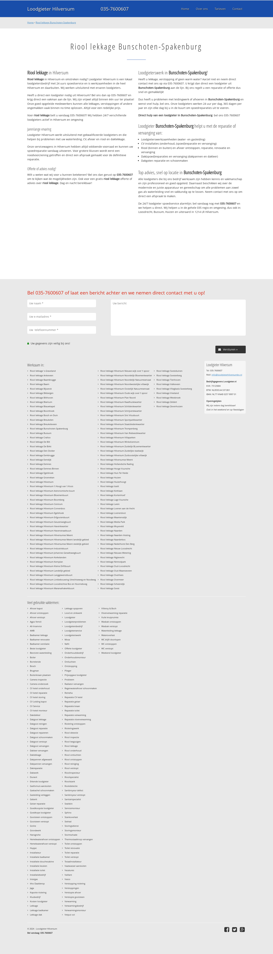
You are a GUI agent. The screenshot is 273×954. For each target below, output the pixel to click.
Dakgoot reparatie (39, 728)
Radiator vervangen (74, 683)
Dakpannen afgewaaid (41, 759)
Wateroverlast (108, 635)
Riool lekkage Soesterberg (169, 375)
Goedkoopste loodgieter (42, 808)
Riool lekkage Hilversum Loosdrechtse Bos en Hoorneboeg (58, 583)
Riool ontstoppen (73, 759)
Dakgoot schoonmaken (41, 737)
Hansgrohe (35, 834)
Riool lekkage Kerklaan (111, 490)
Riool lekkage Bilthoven (41, 397)
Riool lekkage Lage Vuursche (114, 499)
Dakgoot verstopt (38, 741)
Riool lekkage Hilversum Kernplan (46, 561)
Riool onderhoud (73, 750)
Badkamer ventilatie (39, 643)
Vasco (67, 879)
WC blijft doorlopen (111, 639)
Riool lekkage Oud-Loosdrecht (115, 566)
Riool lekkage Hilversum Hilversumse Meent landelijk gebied (59, 539)
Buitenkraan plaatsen (40, 675)
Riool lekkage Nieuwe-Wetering (115, 552)
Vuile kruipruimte (109, 617)
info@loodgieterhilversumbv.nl (227, 374)
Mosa (67, 639)
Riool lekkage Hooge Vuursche (115, 468)
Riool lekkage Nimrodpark (113, 561)
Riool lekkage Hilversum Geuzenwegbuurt (50, 521)
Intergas (34, 879)
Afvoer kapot (36, 608)
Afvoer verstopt (37, 617)
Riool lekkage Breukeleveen (43, 424)
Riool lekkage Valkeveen (168, 384)
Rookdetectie (71, 786)
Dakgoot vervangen (39, 746)
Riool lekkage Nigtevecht (112, 557)
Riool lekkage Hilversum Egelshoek (47, 513)
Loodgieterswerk (73, 635)
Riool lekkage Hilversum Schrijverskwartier (121, 410)
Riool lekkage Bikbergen (41, 393)
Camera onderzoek (39, 683)
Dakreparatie (36, 768)
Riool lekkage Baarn (39, 384)
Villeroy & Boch (108, 608)
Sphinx (68, 812)
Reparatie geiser (72, 701)
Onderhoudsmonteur (75, 657)
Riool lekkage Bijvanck (41, 388)
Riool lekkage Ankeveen (41, 375)
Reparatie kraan (72, 706)
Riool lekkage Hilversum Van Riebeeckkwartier (122, 433)
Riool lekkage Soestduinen (169, 370)
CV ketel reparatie (38, 692)
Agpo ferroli (35, 621)
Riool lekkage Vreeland (167, 393)
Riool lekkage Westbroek (168, 397)
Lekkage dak (36, 914)
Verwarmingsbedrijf (74, 905)
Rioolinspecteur (72, 772)
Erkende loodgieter (39, 781)
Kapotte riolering (38, 892)
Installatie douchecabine (42, 861)
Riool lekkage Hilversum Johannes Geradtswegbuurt (55, 552)
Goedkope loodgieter (40, 812)
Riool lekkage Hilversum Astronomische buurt (52, 490)
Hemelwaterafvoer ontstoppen (45, 839)
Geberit (33, 799)
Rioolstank (70, 781)
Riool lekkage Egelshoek (41, 472)
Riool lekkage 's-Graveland (43, 370)
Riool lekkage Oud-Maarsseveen (116, 570)
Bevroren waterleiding (41, 652)
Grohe (33, 825)
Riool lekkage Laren (110, 504)
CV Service (35, 706)
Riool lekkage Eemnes (40, 464)
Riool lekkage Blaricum (41, 402)
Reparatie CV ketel (73, 697)
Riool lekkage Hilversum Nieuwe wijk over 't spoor (124, 370)
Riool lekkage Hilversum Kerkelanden (48, 557)
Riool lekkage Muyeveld (112, 526)
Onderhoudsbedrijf (74, 652)
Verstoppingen (72, 888)
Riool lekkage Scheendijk (112, 583)
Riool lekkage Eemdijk (40, 459)
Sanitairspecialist (73, 799)
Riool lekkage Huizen (110, 477)
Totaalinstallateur (73, 861)
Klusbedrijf (35, 897)
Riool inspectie (72, 737)
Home (30, 22)
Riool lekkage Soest (109, 588)
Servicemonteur (72, 808)
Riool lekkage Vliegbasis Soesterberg (174, 388)
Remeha (69, 692)
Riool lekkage (71, 746)
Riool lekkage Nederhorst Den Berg (117, 543)
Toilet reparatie (72, 852)
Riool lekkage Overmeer (112, 579)
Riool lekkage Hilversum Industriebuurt (49, 548)
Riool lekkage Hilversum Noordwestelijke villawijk (124, 384)
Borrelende (35, 661)
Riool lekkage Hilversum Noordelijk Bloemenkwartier (126, 375)
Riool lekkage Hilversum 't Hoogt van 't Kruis (51, 486)
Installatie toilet (37, 870)
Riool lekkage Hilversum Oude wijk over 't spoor (123, 393)
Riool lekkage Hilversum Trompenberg (119, 428)
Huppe (33, 848)
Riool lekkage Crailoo (40, 437)
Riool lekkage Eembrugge (42, 455)
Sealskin (69, 803)
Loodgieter (70, 617)
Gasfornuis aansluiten (40, 786)
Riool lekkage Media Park (112, 521)
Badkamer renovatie (40, 639)
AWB (32, 630)
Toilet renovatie (72, 848)
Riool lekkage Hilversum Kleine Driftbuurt (50, 566)
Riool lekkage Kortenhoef (112, 495)
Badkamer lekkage (39, 635)
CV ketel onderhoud (40, 688)
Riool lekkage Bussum (40, 433)
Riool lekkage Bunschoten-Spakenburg (56, 22)
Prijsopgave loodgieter (76, 675)
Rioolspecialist (72, 777)
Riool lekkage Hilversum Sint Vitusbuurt (119, 415)
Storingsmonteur (73, 830)
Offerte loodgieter (73, 648)
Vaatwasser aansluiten (75, 865)
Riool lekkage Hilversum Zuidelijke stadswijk (122, 450)
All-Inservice (36, 626)
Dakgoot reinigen (38, 723)
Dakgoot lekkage (38, 719)
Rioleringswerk (72, 728)
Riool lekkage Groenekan (42, 477)
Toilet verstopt (72, 857)
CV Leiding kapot (38, 701)
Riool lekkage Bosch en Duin (44, 415)
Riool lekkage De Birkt (40, 446)
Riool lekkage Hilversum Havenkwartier (49, 526)
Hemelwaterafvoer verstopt (43, 843)
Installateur (35, 852)
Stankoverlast (71, 817)
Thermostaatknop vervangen (79, 839)
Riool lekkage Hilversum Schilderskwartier (120, 406)
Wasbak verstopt (109, 626)
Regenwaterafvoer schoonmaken (81, 688)
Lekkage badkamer (39, 910)
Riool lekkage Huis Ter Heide (114, 472)
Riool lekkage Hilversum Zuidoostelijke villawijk (123, 455)
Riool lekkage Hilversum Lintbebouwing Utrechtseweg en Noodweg (63, 579)
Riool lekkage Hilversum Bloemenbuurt (49, 495)
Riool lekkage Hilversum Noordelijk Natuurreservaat (125, 379)
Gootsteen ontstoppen (41, 817)
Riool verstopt (71, 768)
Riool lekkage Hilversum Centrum (46, 504)
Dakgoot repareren (39, 732)
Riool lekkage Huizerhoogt (113, 481)
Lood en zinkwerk (73, 613)
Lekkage (34, 905)
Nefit (67, 643)
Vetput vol (70, 914)
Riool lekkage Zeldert (166, 402)
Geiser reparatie (37, 803)
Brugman (34, 670)
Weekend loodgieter (111, 652)
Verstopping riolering (75, 883)
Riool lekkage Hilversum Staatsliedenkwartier (122, 424)
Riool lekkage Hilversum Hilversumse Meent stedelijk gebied (59, 543)
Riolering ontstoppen (75, 723)
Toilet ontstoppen (73, 843)
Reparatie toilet (72, 710)
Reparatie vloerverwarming (78, 719)
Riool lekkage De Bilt (40, 441)
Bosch (33, 666)
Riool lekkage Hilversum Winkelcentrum (119, 441)
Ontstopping (71, 666)
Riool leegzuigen (73, 741)
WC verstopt (107, 648)
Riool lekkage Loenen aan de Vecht (117, 508)
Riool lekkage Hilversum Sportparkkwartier (121, 419)
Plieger (68, 670)
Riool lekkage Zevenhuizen (169, 406)
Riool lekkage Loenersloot (113, 513)
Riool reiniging (72, 763)
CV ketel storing (37, 697)
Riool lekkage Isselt (109, 486)
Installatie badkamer (40, 857)
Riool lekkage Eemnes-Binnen (44, 468)
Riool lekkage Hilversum (41, 481)
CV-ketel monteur (38, 710)
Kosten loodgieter (38, 901)
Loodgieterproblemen (75, 621)
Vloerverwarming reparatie (114, 613)
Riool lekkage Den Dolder (42, 450)
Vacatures (69, 870)
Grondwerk (35, 830)
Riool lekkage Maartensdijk (113, 517)
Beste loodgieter (38, 648)
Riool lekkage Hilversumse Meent (116, 459)
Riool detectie (71, 732)
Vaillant (68, 874)
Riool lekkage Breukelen (41, 419)
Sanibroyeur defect (74, 790)
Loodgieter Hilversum (50, 9)
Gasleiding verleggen (40, 794)
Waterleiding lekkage (111, 630)
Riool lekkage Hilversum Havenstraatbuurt (50, 530)
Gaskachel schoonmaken (42, 790)
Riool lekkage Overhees (111, 575)
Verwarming (70, 901)
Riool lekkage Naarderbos (112, 539)
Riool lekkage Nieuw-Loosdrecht (116, 548)
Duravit (33, 777)
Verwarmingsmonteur (75, 910)
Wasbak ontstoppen (111, 621)
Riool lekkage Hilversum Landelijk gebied (50, 570)
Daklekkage (35, 754)
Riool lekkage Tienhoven (168, 379)
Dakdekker (35, 715)
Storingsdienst (72, 825)
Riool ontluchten (73, 754)
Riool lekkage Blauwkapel (42, 406)
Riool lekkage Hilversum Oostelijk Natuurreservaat (124, 388)
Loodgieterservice (73, 630)
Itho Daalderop (37, 883)
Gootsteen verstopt (39, 821)
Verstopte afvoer (73, 892)
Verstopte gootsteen (74, 897)
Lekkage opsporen (74, 608)
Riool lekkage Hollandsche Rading (117, 464)
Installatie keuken (38, 865)
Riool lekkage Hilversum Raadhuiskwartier (121, 402)
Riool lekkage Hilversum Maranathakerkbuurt (52, 588)
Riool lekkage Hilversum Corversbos (47, 508)
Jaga (32, 888)
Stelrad (68, 821)
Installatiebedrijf (38, 874)
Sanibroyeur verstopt (75, 794)
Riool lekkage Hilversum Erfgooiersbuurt (49, 517)
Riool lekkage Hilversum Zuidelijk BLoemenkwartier (125, 446)
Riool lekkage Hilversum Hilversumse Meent (51, 535)
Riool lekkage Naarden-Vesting (115, 535)
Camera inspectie (38, 679)
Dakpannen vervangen (41, 763)
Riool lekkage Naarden (111, 530)
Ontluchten (70, 661)
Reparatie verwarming (75, 715)
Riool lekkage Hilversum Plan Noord (118, 397)
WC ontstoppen (109, 643)
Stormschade (71, 834)
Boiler (33, 657)
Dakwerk (34, 772)
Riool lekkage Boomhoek (42, 410)
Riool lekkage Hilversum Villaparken (117, 437)
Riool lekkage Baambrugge (43, 379)
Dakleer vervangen (39, 750)
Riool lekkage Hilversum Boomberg (47, 499)
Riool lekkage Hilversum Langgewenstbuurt (51, 575)
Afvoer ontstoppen (39, 613)
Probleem (69, 679)
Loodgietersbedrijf (74, 626)
